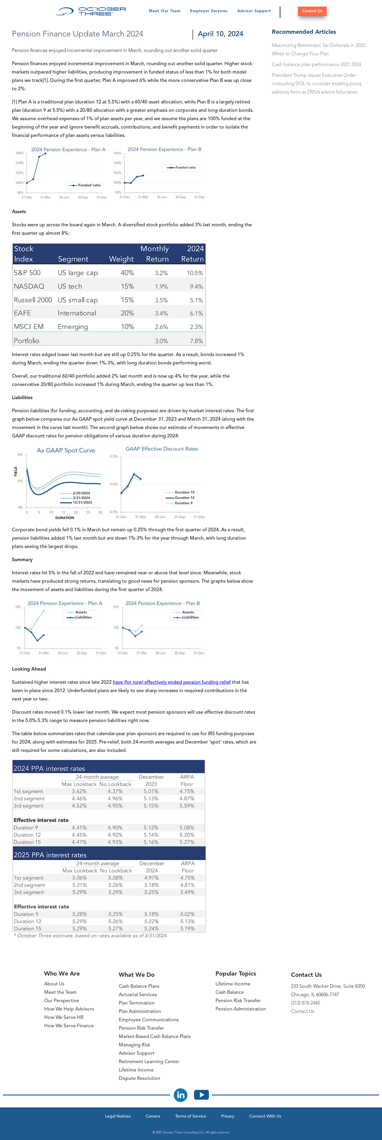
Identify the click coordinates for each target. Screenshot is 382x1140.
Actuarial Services (138, 995)
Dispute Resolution (139, 1078)
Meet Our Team (165, 11)
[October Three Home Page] (91, 11)
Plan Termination (137, 1003)
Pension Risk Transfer (141, 1028)
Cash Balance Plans (139, 986)
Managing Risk (134, 1045)
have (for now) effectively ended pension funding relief (172, 682)
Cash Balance (229, 992)
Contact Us (312, 11)
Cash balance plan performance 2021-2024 (316, 64)
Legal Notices (118, 1116)
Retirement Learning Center (149, 1062)
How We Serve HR (64, 1017)
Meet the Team (60, 992)
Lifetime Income (136, 1070)
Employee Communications (149, 1020)
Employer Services (209, 11)
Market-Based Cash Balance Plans (155, 1036)
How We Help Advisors (69, 1009)
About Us (54, 984)
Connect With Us (265, 1116)
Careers (153, 1116)
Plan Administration (140, 1011)
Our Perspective (61, 1001)
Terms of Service (190, 1116)
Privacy (227, 1116)
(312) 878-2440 (305, 1003)
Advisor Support (254, 11)
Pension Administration (240, 1009)
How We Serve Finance (69, 1026)
